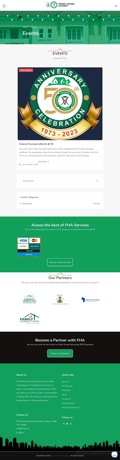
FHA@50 (19, 433)
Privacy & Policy (68, 403)
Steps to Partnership (60, 353)
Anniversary (26, 203)
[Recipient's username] (57, 181)
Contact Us (66, 399)
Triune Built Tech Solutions (60, 456)
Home (25, 27)
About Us (66, 381)
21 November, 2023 (28, 164)
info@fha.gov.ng (22, 428)
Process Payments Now (60, 262)
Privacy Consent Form (70, 407)
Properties (66, 390)
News (64, 394)
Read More (43, 162)
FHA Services (67, 386)
